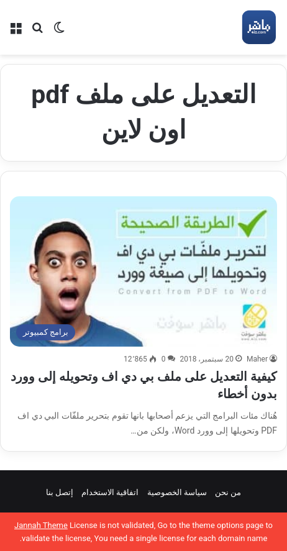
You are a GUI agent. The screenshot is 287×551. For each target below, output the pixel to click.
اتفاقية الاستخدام (110, 492)
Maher (257, 359)
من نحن (228, 492)
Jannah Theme (41, 525)
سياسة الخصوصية (177, 492)
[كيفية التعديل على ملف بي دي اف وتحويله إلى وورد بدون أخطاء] (143, 271)
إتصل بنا (59, 492)
